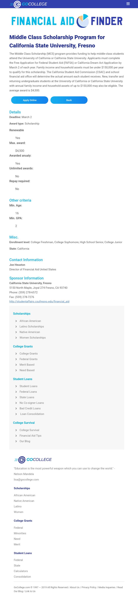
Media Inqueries (106, 587)
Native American (26, 332)
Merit (17, 544)
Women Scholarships (29, 337)
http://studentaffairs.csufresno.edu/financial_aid (39, 301)
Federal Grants (25, 359)
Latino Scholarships (28, 326)
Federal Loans (25, 391)
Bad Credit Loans (27, 408)
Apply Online (30, 100)
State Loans (23, 397)
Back (69, 100)
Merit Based (23, 364)
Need (17, 539)
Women (18, 512)
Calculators (21, 571)
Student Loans (25, 386)
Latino (18, 506)
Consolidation (22, 576)
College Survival (26, 430)
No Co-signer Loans (28, 403)
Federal (18, 527)
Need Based (23, 370)
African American (27, 321)
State (17, 565)
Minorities (20, 533)
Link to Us (30, 591)
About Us (74, 587)
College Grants (25, 353)
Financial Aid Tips (27, 435)
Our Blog (21, 441)
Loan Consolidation (28, 414)
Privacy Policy (89, 587)
